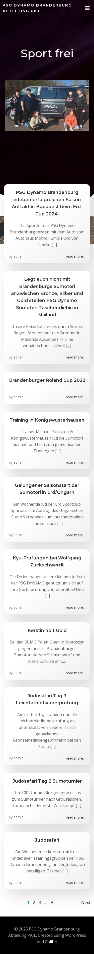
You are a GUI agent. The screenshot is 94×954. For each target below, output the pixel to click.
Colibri (51, 941)
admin (19, 256)
